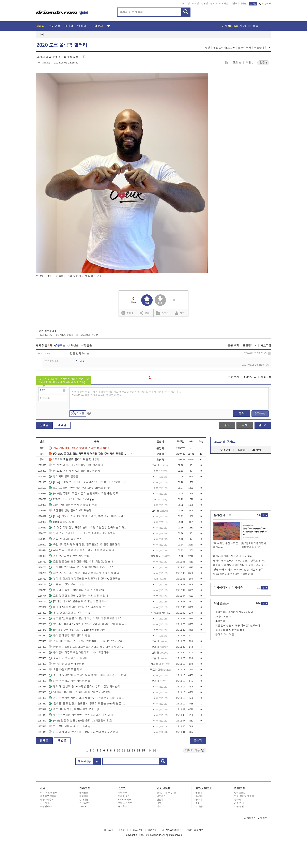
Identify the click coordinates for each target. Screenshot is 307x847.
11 (123, 750)
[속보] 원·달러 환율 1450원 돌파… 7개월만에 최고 (80, 720)
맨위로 (262, 818)
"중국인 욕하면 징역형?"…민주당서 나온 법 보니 (79, 714)
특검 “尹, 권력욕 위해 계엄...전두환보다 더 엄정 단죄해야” (85, 544)
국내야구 (122, 792)
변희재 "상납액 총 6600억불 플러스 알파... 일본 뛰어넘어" (85, 686)
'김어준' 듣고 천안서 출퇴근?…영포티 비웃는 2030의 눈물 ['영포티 (88, 703)
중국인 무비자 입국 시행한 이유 (69, 680)
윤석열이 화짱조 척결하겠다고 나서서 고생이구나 (80, 652)
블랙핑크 (83, 792)
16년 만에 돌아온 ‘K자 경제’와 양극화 (73, 504)
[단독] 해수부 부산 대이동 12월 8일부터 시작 (77, 629)
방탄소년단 (85, 803)
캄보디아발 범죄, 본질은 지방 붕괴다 (72, 709)
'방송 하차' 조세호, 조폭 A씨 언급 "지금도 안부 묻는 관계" (240, 569)
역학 (159, 806)
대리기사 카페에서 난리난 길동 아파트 (234, 556)
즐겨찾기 (225, 450)
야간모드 (265, 3)
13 (133, 750)
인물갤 (204, 3)
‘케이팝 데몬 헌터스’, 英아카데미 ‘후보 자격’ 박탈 (79, 692)
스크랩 (226, 62)
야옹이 (199, 796)
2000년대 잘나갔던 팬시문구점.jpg (71, 499)
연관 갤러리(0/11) (224, 47)
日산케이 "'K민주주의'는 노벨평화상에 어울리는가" (81, 567)
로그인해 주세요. (225, 441)
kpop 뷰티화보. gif (61, 521)
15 (143, 750)
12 (128, 750)
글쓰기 (262, 425)
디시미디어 (221, 587)
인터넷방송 (239, 792)
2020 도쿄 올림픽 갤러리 (61, 45)
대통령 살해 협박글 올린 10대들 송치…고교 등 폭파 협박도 (240, 565)
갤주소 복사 (244, 47)
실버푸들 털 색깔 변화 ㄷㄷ (230, 630)
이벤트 (234, 3)
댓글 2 (263, 62)
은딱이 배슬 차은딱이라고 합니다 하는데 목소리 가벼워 (83, 731)
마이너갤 (185, 3)
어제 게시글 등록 (240, 26)
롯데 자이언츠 (125, 803)
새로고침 (266, 345)
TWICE (83, 806)
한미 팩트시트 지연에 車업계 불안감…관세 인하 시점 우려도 (86, 697)
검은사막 (44, 803)
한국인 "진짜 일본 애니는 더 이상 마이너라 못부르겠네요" (85, 618)
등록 (241, 413)
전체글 (44, 425)
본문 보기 (233, 345)
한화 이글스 (124, 796)
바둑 (159, 803)
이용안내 (259, 47)
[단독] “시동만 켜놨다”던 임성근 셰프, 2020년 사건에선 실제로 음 (88, 516)
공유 (145, 313)
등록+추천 (259, 413)
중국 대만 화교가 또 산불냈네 (68, 658)
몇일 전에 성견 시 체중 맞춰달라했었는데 (237, 625)
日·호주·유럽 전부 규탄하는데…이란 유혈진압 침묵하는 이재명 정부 (88, 527)
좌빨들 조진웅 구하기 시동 (66, 584)
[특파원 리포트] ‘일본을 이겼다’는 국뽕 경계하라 (79, 601)
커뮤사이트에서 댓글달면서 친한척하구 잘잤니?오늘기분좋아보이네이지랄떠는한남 (88, 641)
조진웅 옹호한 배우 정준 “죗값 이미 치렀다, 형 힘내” (81, 561)
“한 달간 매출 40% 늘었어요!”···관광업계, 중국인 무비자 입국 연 (88, 624)
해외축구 (122, 806)
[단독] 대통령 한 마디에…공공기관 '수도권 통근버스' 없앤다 (86, 482)
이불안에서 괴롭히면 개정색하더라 (234, 612)
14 (138, 750)
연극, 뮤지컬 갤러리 (244, 796)
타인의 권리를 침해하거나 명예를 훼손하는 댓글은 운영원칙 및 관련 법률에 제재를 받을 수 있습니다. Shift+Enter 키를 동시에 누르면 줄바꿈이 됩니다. (126, 393)
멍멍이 (199, 792)
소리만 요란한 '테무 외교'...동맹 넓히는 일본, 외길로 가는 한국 (87, 675)
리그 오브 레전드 (48, 792)
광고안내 (137, 830)
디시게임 (223, 3)
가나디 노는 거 (223, 616)
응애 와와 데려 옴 (224, 634)
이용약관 (152, 830)
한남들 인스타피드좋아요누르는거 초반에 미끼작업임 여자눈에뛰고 (88, 646)
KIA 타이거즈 (124, 799)
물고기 (199, 799)
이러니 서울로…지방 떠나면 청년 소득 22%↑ (77, 590)
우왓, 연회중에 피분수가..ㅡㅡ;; (69, 612)
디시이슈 (237, 587)
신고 (180, 313)
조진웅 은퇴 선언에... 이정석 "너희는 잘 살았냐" (79, 595)
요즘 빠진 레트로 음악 (64, 669)
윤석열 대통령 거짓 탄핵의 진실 (69, 635)
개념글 (62, 425)
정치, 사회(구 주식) (166, 792)
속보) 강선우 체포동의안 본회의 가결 (233, 574)
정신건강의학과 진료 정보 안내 (69, 555)
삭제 (269, 353)
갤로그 (213, 3)
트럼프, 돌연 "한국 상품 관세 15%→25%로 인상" (79, 487)
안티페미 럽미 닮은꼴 (63, 476)
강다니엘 (83, 799)
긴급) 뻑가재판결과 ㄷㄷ (65, 538)
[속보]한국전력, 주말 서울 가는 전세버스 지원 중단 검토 (83, 493)
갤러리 (40, 26)
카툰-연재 (239, 803)
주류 (198, 803)
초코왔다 (220, 621)
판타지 (237, 799)
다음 (150, 750)
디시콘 (243, 3)
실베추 (127, 313)
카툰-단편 (239, 806)
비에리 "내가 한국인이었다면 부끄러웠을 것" (77, 607)
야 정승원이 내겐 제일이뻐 (66, 663)
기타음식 (200, 806)
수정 (227, 425)
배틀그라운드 (47, 799)
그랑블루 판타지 (48, 796)
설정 (207, 47)
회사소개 (108, 830)
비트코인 (161, 796)
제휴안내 (123, 830)
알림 (256, 450)
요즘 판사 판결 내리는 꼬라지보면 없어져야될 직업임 (82, 533)
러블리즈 (83, 796)
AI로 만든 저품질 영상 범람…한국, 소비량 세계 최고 (81, 550)
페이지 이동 (194, 750)
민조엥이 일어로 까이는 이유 (68, 726)
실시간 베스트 (222, 515)
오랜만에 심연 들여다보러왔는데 (70, 510)
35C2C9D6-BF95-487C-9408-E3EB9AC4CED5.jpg (68, 334)
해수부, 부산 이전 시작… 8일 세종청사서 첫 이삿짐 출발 (84, 572)
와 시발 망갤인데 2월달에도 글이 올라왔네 (76, 465)
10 (118, 750)
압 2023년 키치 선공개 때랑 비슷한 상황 (74, 470)
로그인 (253, 3)
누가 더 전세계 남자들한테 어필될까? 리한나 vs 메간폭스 (84, 578)
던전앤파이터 (47, 806)
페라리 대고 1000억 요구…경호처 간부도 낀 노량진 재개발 (240, 560)
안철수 (160, 799)
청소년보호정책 (194, 830)
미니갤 (195, 3)
